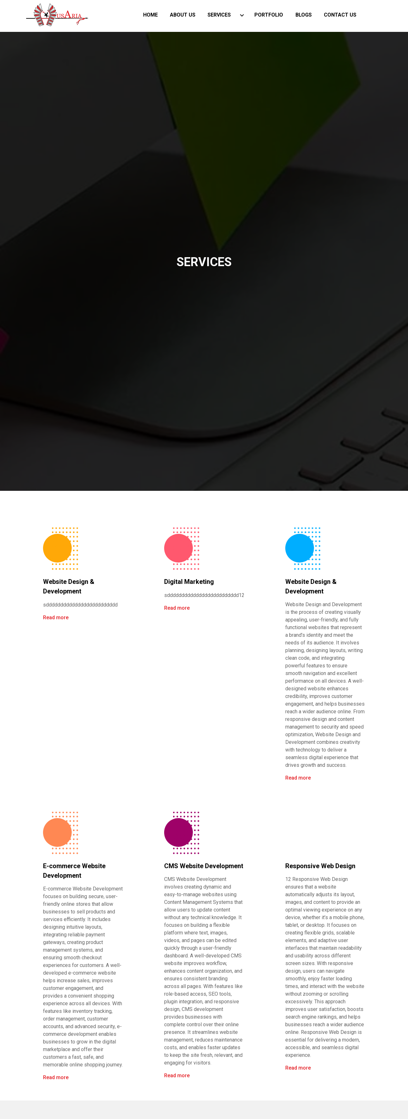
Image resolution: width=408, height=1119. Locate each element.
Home (150, 16)
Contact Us (340, 16)
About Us (182, 16)
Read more (53, 617)
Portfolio (268, 16)
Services (219, 16)
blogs (303, 16)
